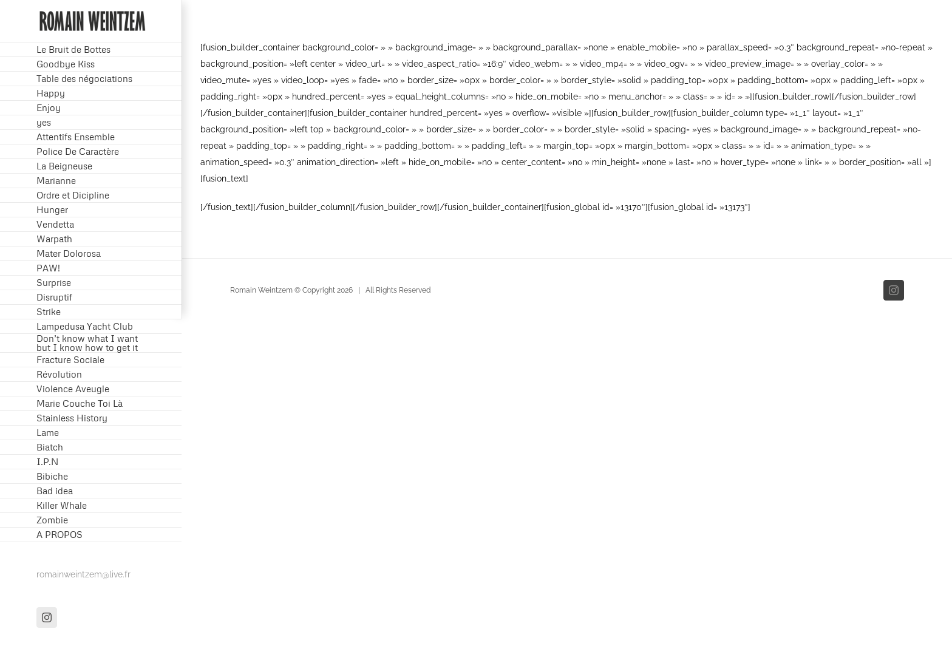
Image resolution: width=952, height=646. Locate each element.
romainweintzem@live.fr (83, 574)
